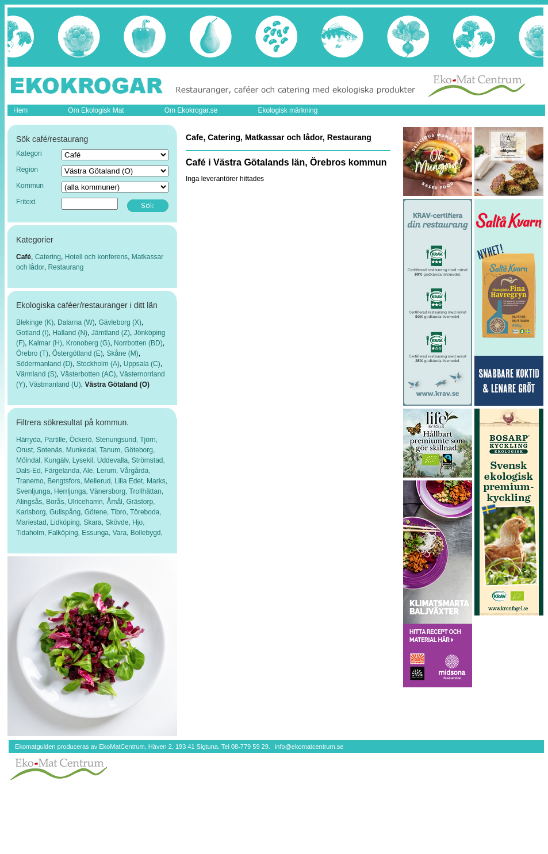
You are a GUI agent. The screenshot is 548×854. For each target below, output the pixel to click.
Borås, (57, 502)
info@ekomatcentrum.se (309, 746)
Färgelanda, (63, 471)
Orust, (26, 450)
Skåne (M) (122, 353)
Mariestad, (33, 522)
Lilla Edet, (130, 481)
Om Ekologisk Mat (96, 110)
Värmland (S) (36, 374)
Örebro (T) (32, 353)
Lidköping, (66, 522)
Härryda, (30, 440)
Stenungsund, (117, 440)
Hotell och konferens (96, 257)
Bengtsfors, (65, 481)
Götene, (98, 512)
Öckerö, (82, 440)
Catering (48, 257)
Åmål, (116, 502)
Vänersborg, (109, 491)
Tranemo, (31, 481)
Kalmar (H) (45, 343)
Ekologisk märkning (287, 110)
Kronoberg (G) (88, 343)
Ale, (90, 471)
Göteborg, (139, 450)
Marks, (157, 481)
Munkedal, (82, 450)
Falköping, (65, 533)
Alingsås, (31, 502)
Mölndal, (30, 460)
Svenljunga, (35, 491)
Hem (20, 110)
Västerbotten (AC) (88, 374)
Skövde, (118, 522)
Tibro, (120, 512)
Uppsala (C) (142, 364)
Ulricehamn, (87, 502)
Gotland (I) (32, 333)
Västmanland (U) (55, 384)
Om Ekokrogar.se (191, 110)
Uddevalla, (114, 460)
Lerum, (108, 471)
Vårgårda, (135, 471)
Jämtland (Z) (110, 333)
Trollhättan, (146, 491)
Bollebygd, (147, 533)
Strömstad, (148, 460)
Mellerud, (99, 481)
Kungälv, (58, 460)
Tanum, (111, 450)
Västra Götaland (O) (117, 384)
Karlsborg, (32, 512)
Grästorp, (140, 502)
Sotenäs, (51, 450)
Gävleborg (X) (119, 322)
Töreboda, (146, 512)
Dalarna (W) (76, 322)
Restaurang (65, 267)
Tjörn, (149, 440)
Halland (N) (69, 333)
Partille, (56, 440)
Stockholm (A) (98, 364)
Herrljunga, (72, 491)
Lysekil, (84, 460)
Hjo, (138, 522)
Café (23, 257)
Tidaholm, (32, 533)
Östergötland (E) (77, 353)
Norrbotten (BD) (138, 343)
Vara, (122, 533)
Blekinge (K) (34, 322)
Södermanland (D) (44, 364)
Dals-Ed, (30, 471)
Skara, (94, 522)
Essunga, (97, 533)
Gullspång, (67, 512)
